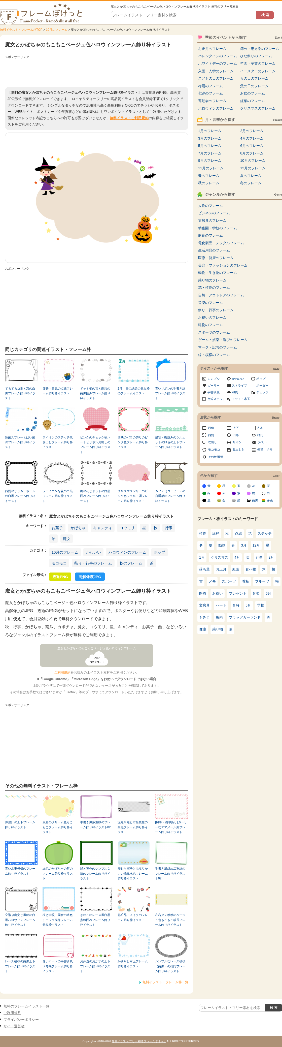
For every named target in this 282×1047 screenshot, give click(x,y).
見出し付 (239, 449)
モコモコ (59, 563)
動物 (221, 545)
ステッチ (265, 533)
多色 (270, 500)
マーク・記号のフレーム (217, 347)
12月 (256, 545)
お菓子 (57, 528)
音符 (235, 605)
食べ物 (250, 569)
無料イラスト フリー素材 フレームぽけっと (139, 1041)
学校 (260, 605)
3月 (243, 545)
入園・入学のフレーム (215, 71)
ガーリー (213, 385)
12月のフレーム (252, 168)
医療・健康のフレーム (215, 258)
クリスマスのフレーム (257, 108)
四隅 (211, 435)
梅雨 (219, 617)
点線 (238, 533)
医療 (202, 593)
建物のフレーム (210, 325)
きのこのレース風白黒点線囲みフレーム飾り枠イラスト (95, 920)
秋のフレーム (131, 563)
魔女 (66, 538)
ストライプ (239, 385)
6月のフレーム (251, 146)
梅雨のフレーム (210, 86)
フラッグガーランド (245, 617)
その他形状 (215, 457)
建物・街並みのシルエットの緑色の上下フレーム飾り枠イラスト (170, 442)
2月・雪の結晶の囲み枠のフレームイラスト (134, 391)
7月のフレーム (209, 153)
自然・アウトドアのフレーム (221, 295)
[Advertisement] (96, 71)
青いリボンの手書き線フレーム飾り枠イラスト (170, 393)
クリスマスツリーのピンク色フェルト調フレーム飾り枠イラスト (133, 496)
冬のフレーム (250, 183)
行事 (168, 528)
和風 (235, 392)
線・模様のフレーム (214, 355)
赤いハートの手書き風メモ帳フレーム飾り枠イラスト (58, 966)
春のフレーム (208, 176)
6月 (268, 593)
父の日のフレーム (254, 86)
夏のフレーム (250, 176)
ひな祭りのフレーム (256, 56)
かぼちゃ (78, 528)
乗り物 (217, 629)
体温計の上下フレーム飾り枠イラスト (20, 824)
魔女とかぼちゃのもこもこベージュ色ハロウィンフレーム (96, 648)
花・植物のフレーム (214, 287)
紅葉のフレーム (252, 101)
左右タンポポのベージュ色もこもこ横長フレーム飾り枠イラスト (170, 920)
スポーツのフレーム (214, 332)
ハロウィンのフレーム (127, 552)
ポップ (159, 552)
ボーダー (262, 385)
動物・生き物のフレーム (217, 273)
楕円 (260, 435)
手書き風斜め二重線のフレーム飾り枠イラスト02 (170, 873)
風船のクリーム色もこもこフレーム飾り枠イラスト (58, 827)
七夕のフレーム (210, 93)
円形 (236, 435)
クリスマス (219, 557)
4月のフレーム (251, 138)
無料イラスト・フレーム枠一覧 (165, 982)
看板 (245, 581)
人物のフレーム (210, 206)
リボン (237, 442)
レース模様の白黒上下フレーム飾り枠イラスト (20, 966)
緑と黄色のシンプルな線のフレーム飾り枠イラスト (95, 873)
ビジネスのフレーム (214, 213)
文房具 (204, 605)
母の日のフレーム (254, 78)
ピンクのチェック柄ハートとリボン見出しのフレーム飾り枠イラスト (95, 445)
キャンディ (102, 528)
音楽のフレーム (210, 303)
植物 (202, 533)
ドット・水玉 (241, 399)
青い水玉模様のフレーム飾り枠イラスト (20, 871)
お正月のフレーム (212, 49)
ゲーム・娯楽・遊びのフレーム (223, 340)
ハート (221, 605)
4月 (237, 557)
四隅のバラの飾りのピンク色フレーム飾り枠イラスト (133, 442)
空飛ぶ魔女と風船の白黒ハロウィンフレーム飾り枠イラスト (20, 920)
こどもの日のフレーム (215, 78)
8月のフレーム (251, 153)
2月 (271, 557)
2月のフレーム (251, 131)
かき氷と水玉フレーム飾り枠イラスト (133, 964)
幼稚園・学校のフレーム (217, 228)
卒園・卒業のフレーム (257, 63)
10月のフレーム (56, 29)
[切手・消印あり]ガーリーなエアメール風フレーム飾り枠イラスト (171, 827)
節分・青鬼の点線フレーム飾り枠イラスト (58, 391)
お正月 (221, 569)
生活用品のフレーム (214, 250)
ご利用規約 (62, 672)
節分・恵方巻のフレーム (259, 49)
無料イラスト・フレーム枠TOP (21, 29)
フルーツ (262, 581)
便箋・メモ (264, 449)
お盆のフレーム (252, 93)
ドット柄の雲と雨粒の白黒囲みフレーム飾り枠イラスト (95, 393)
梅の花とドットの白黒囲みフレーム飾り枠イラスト (95, 496)
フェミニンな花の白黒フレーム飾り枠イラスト (58, 496)
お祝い (217, 593)
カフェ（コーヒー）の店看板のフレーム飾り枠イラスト (170, 496)
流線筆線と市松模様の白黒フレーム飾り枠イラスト (133, 827)
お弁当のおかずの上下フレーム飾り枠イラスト (95, 966)
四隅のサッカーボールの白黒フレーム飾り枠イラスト (20, 496)
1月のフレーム (209, 131)
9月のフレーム (209, 160)
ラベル (261, 442)
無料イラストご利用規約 (129, 118)
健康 (202, 629)
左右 (260, 428)
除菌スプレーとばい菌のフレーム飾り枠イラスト (20, 442)
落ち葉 (204, 569)
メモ (212, 581)
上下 (236, 428)
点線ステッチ (216, 399)
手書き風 (213, 392)
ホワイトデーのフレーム (217, 63)
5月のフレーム (209, 146)
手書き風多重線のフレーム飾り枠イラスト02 (95, 824)
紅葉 (235, 569)
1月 (202, 557)
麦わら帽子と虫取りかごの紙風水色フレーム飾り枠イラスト (133, 873)
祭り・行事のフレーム (93, 563)
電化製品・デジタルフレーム (221, 243)
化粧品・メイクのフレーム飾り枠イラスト (133, 917)
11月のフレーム (210, 168)
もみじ (204, 617)
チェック (262, 392)
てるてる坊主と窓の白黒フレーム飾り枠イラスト (20, 393)
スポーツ (229, 581)
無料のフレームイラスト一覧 (26, 1006)
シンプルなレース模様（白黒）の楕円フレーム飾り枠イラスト (170, 966)
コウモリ (127, 528)
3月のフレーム (209, 138)
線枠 (215, 533)
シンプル (213, 378)
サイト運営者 (14, 1026)
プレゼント (237, 593)
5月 (248, 605)
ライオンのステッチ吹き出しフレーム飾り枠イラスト (58, 442)
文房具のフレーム (212, 220)
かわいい (93, 552)
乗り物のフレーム (212, 280)
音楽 (256, 593)
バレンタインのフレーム (217, 56)
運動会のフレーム (212, 101)
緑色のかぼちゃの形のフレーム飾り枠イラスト (58, 873)
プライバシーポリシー (21, 1020)
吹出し (212, 442)
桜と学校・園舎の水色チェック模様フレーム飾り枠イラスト (58, 920)
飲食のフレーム (210, 235)
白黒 (255, 500)
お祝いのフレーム (212, 317)
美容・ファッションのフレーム (223, 265)
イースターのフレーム (257, 71)
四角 (211, 428)
